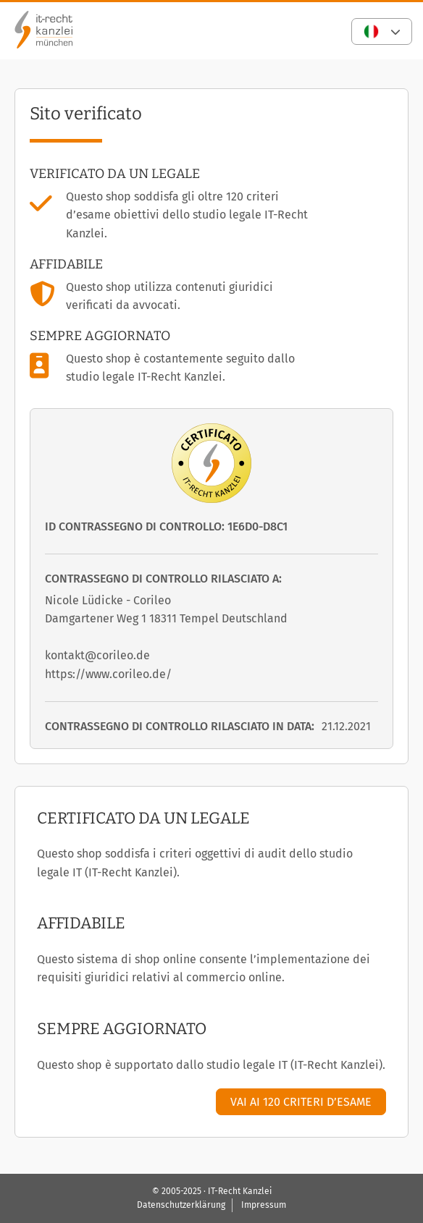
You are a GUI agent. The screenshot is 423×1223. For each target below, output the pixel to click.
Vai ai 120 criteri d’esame (301, 1102)
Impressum (263, 1205)
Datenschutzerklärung (181, 1205)
